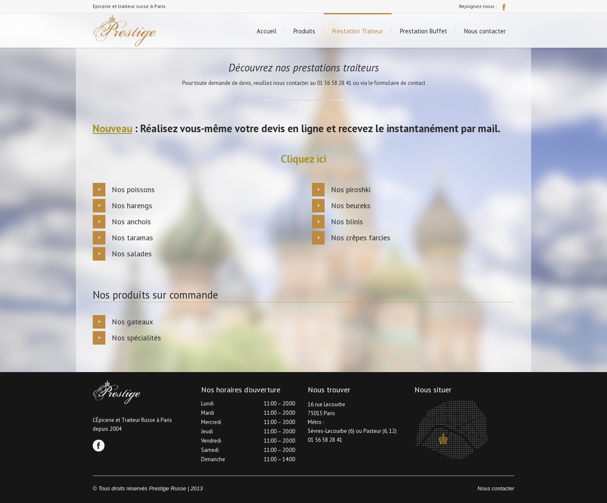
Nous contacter (485, 31)
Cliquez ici (303, 159)
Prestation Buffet (423, 31)
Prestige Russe (167, 488)
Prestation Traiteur (357, 31)
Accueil (267, 31)
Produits (304, 31)
